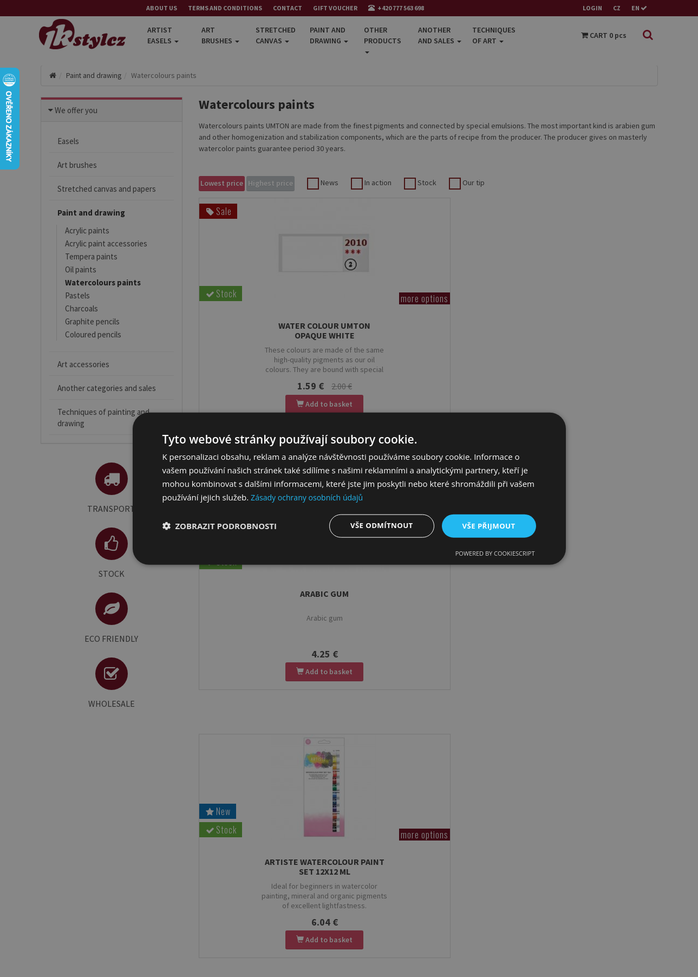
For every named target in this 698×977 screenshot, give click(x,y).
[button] (219, 526)
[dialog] (349, 488)
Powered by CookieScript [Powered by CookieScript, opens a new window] (495, 554)
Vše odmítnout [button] (377, 525)
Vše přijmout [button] (487, 525)
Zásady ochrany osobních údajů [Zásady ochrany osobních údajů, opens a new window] (310, 496)
